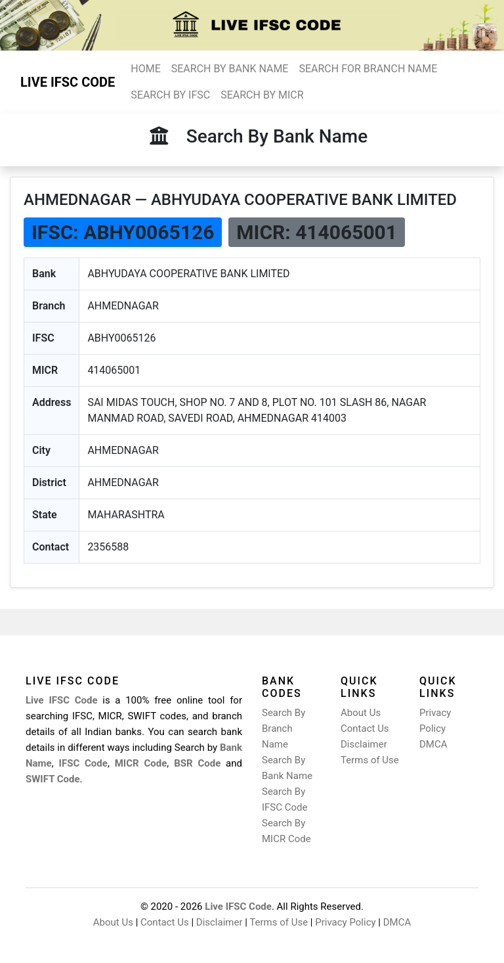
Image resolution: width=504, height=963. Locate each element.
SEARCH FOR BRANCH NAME (368, 68)
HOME (145, 68)
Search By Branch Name (283, 728)
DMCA (433, 744)
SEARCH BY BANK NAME (230, 68)
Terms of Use (370, 760)
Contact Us (365, 728)
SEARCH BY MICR (261, 95)
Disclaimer (364, 744)
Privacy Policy (345, 922)
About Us (361, 713)
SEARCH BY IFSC (170, 95)
